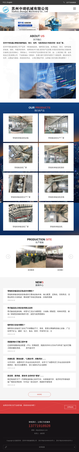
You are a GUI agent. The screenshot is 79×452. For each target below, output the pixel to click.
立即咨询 (70, 407)
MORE (39, 394)
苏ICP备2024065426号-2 (64, 440)
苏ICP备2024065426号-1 (46, 440)
